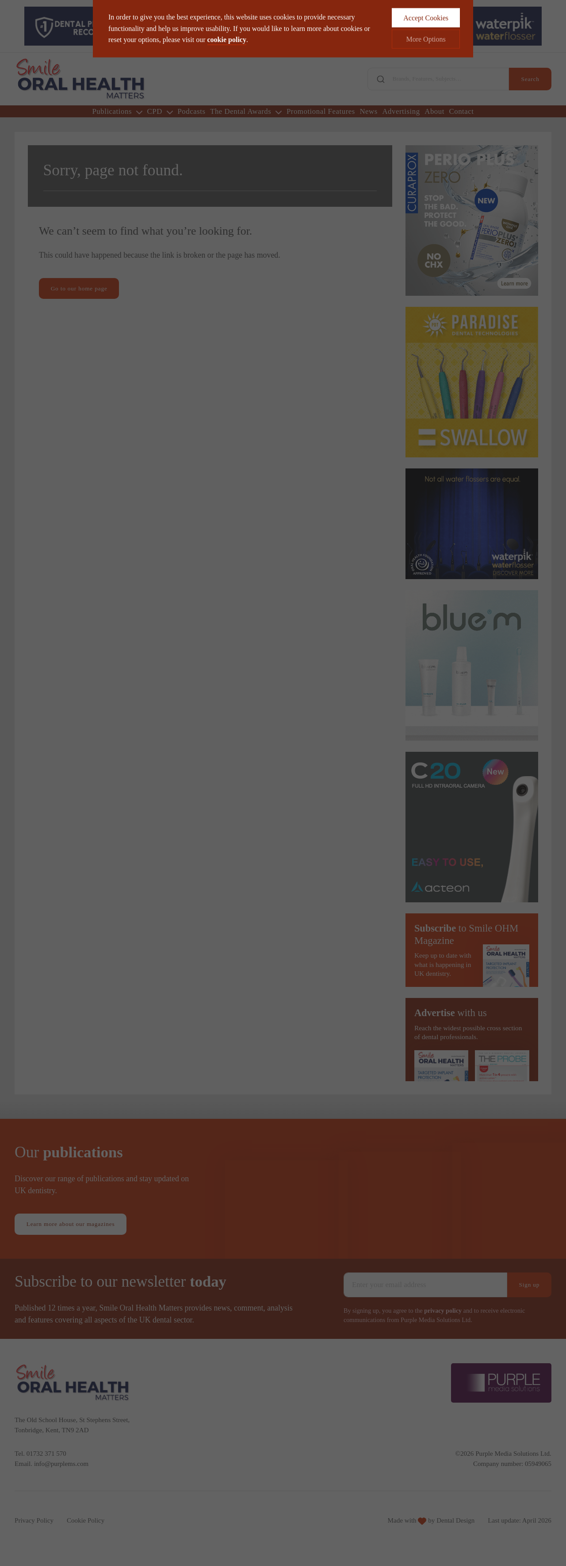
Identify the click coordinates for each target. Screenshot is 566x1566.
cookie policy (226, 24)
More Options (425, 24)
